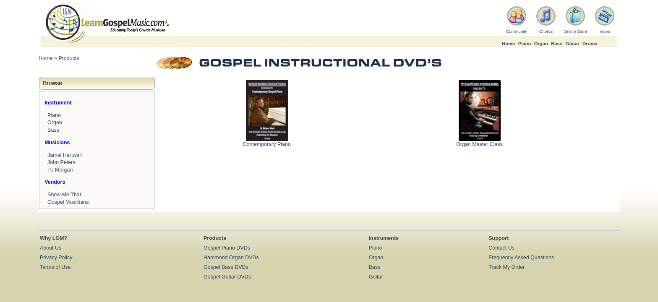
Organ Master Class (479, 144)
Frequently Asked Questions (521, 257)
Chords (546, 31)
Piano (524, 43)
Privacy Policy (56, 257)
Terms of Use (55, 267)
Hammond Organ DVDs (231, 257)
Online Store (575, 31)
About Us (50, 248)
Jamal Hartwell (64, 155)
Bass (556, 43)
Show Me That (64, 195)
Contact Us (501, 248)
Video (604, 31)
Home (508, 43)
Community (516, 31)
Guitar (573, 43)
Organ (541, 43)
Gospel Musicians (68, 202)
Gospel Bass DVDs (226, 267)
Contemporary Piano (266, 144)
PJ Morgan (60, 170)
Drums (590, 43)
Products (68, 58)
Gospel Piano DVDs (227, 248)
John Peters (61, 162)
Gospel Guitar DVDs (227, 277)
